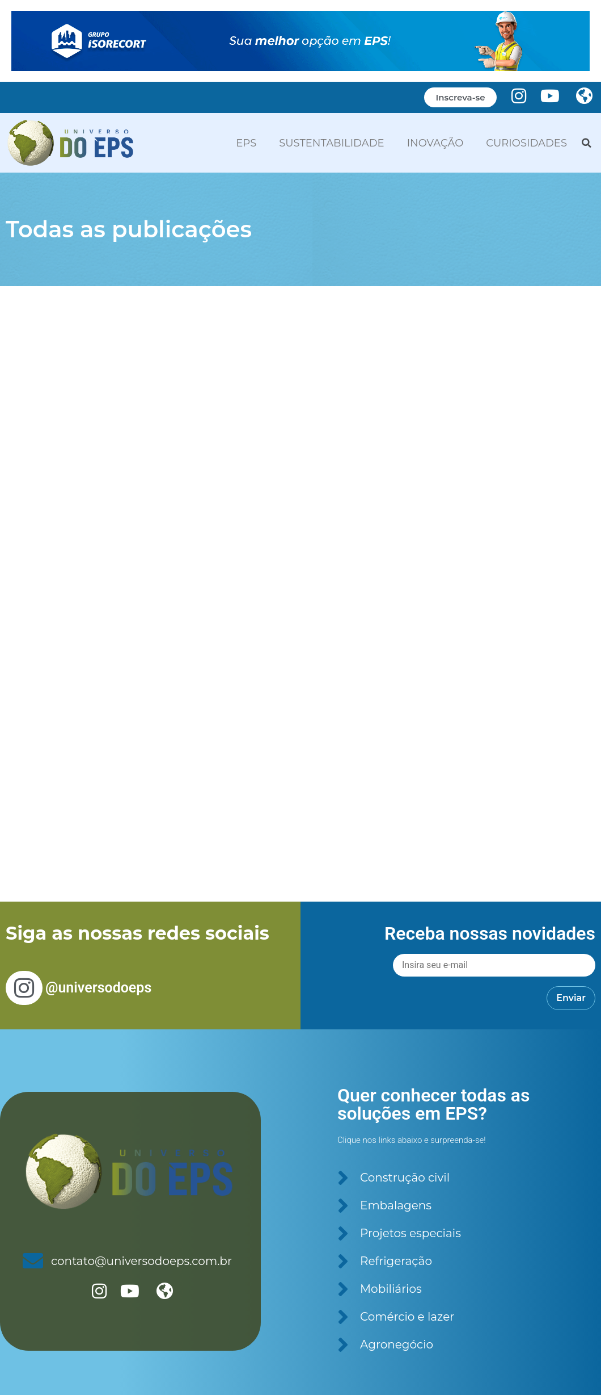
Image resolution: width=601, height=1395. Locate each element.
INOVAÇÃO (435, 143)
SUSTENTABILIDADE (331, 143)
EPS (246, 143)
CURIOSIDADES (526, 143)
